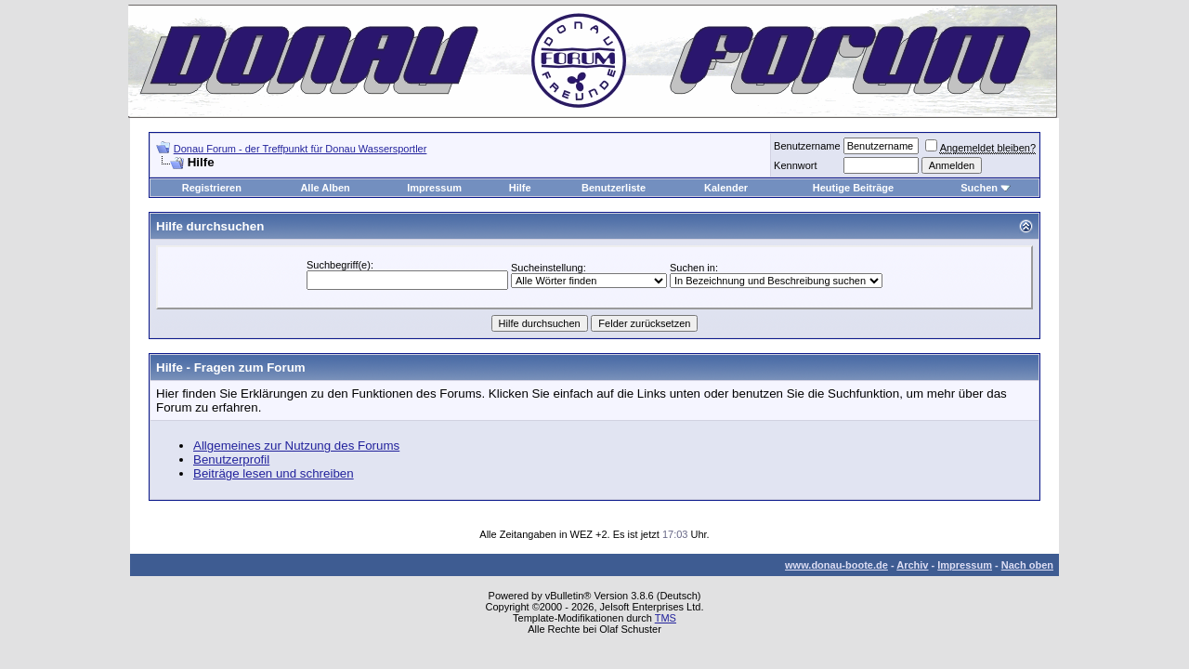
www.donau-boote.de (836, 565)
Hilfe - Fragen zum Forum (231, 367)
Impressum (434, 187)
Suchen (979, 187)
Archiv (912, 565)
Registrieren (212, 187)
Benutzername (807, 145)
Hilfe (520, 187)
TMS (665, 617)
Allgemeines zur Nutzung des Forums (296, 446)
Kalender (726, 187)
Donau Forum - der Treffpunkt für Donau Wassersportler (300, 148)
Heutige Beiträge (853, 187)
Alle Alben (324, 187)
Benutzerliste (613, 187)
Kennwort (795, 165)
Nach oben (1027, 565)
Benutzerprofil (231, 459)
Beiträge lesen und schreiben (273, 473)
